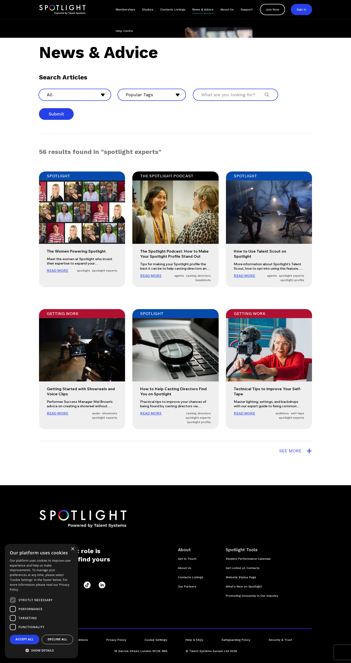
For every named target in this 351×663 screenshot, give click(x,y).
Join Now (272, 9)
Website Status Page (241, 577)
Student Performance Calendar (248, 558)
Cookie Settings (156, 640)
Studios (147, 9)
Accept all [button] (25, 639)
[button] (41, 650)
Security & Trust (280, 640)
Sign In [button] (301, 9)
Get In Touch (187, 558)
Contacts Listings (172, 9)
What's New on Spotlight (244, 586)
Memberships (125, 9)
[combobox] (75, 94)
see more (295, 451)
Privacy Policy (116, 640)
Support (247, 9)
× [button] (72, 549)
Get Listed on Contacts (243, 568)
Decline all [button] (57, 639)
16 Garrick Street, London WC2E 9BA (140, 651)
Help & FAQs (194, 640)
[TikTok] (87, 585)
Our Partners (187, 586)
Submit (56, 113)
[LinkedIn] (102, 585)
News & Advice (203, 9)
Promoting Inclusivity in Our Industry (252, 595)
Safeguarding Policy (236, 640)
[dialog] (41, 601)
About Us (227, 9)
